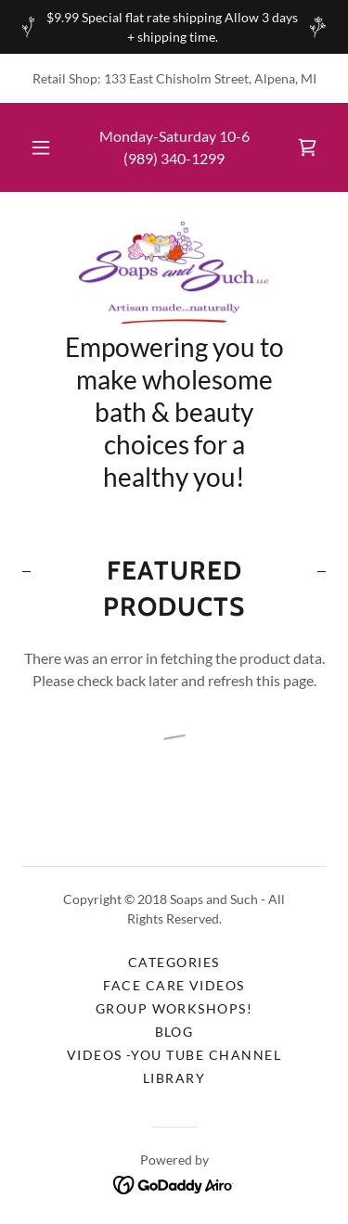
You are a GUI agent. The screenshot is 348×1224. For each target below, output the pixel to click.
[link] (307, 147)
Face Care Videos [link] (174, 985)
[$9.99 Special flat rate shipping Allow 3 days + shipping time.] (174, 26)
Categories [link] (174, 962)
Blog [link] (174, 1031)
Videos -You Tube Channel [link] (174, 1055)
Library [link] (174, 1078)
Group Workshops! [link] (174, 1008)
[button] (40, 147)
